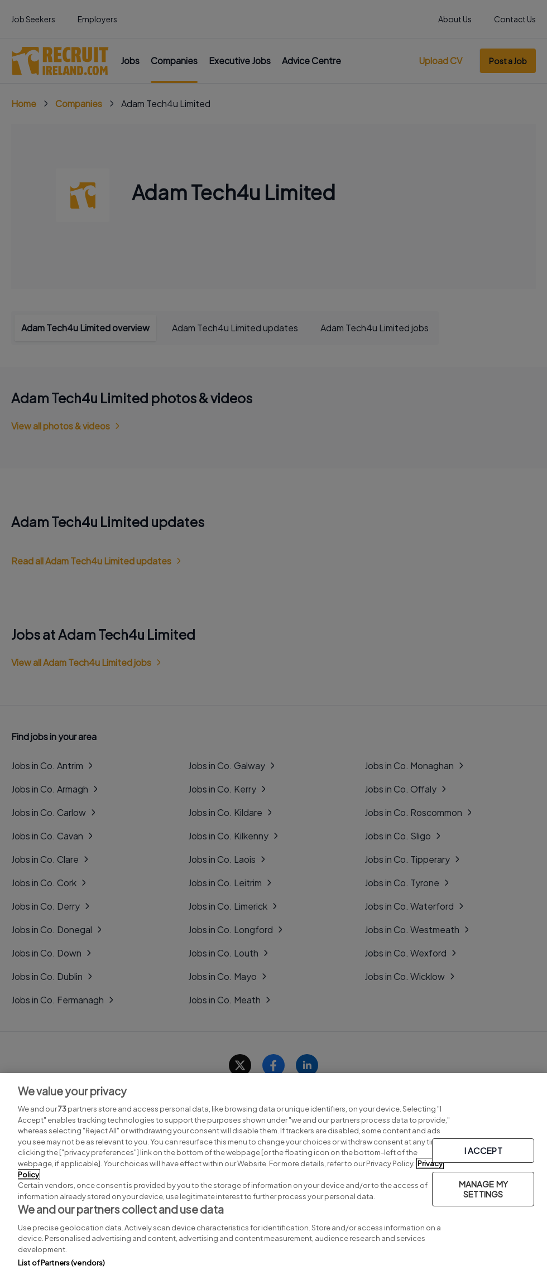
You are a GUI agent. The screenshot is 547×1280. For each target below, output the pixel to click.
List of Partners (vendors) (61, 1262)
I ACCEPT (483, 1150)
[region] (273, 1176)
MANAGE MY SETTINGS (483, 1188)
